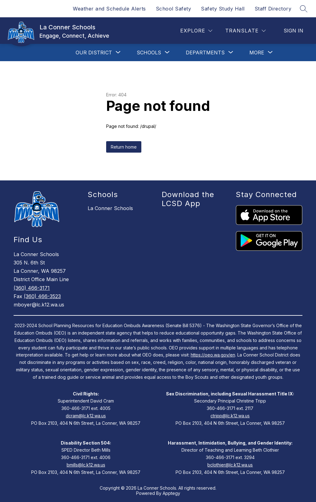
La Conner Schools (110, 208)
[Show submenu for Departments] (205, 52)
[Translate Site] (245, 31)
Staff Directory (273, 9)
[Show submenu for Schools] (149, 52)
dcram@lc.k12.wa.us (86, 415)
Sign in (293, 30)
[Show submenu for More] (256, 52)
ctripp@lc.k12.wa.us (230, 415)
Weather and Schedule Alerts (109, 9)
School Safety (173, 9)
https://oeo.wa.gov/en (213, 354)
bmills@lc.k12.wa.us (86, 464)
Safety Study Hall (223, 9)
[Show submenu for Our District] (94, 52)
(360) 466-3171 (32, 288)
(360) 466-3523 (42, 296)
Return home (124, 147)
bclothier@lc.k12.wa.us (230, 464)
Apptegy (171, 493)
